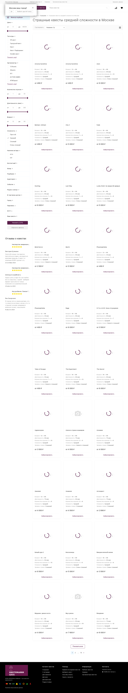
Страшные (43, 15)
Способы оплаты (67, 674)
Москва (15, 2)
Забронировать (46, 88)
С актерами (46, 672)
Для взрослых (46, 679)
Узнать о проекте (67, 677)
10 (81, 652)
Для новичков (46, 674)
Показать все (78, 646)
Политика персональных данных (14, 687)
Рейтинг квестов (87, 669)
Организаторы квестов (60, 2)
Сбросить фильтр (17, 227)
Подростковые (47, 682)
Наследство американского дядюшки (25, 244)
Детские (45, 677)
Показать (15, 222)
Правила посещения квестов (71, 669)
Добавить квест (67, 672)
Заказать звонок (118, 2)
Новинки (47, 2)
